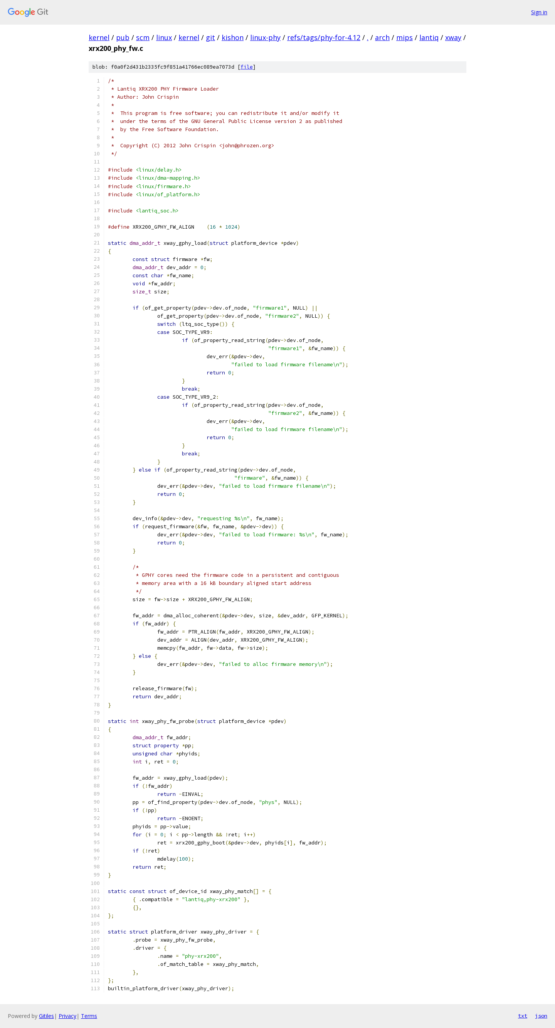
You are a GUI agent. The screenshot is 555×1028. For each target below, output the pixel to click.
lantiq (429, 37)
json (541, 1015)
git (210, 37)
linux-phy (265, 37)
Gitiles (46, 1016)
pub (123, 37)
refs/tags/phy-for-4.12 (323, 37)
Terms (89, 1016)
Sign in (539, 12)
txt (522, 1015)
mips (404, 37)
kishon (233, 37)
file (246, 67)
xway (453, 37)
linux (164, 37)
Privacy (67, 1016)
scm (143, 37)
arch (382, 37)
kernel (99, 37)
